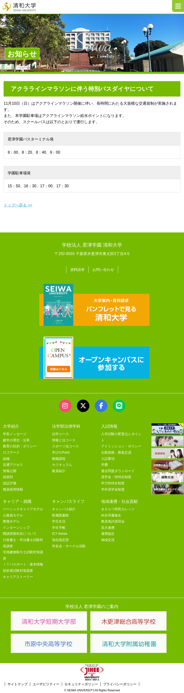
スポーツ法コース (65, 446)
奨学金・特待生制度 (116, 476)
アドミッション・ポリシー (121, 446)
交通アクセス (13, 464)
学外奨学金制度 (113, 489)
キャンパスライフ (68, 500)
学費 (104, 464)
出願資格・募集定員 (116, 452)
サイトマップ (17, 684)
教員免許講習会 (113, 521)
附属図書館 (60, 515)
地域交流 (108, 539)
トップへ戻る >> (18, 205)
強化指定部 (60, 539)
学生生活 (58, 521)
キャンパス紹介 (63, 509)
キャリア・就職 (17, 500)
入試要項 (108, 458)
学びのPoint (60, 452)
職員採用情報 (13, 489)
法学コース (60, 433)
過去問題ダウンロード (118, 470)
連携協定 (108, 533)
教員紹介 (58, 470)
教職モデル (11, 521)
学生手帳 (58, 527)
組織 (6, 458)
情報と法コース (63, 440)
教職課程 (58, 458)
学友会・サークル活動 (69, 545)
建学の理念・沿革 (16, 440)
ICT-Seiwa (59, 533)
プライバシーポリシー (120, 684)
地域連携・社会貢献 (119, 500)
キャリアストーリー (18, 576)
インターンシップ (16, 527)
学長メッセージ (14, 433)
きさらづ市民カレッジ (118, 509)
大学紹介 (11, 426)
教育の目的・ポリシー (19, 446)
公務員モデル (13, 515)
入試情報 (109, 426)
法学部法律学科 (66, 426)
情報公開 (9, 470)
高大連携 (108, 527)
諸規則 (8, 476)
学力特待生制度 (113, 483)
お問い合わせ (103, 269)
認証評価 (9, 483)
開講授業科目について (19, 533)
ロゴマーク (11, 452)
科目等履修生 (111, 515)
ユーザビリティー (46, 684)
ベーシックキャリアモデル (23, 509)
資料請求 (76, 269)
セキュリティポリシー (81, 684)
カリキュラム (62, 464)
